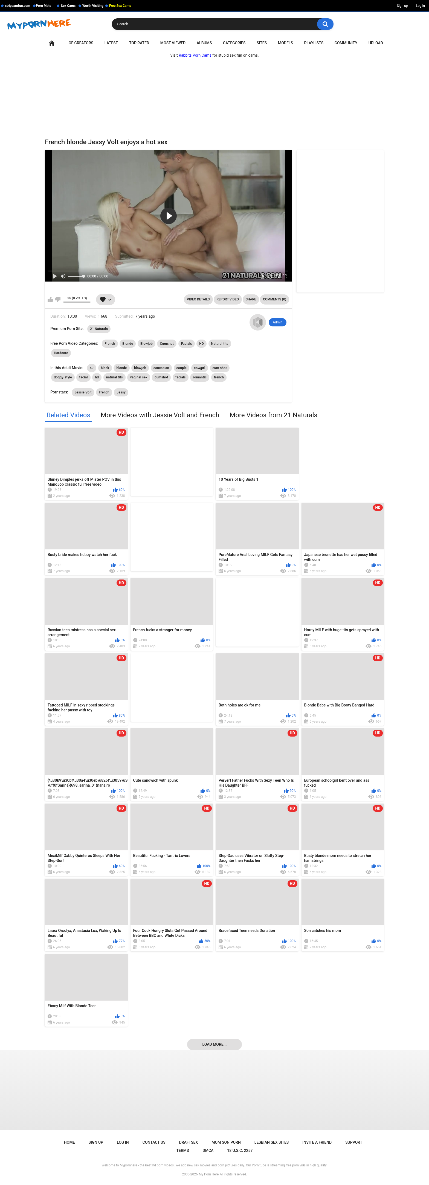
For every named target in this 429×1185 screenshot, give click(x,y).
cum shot (220, 368)
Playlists (314, 43)
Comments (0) (274, 299)
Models (285, 43)
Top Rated (139, 43)
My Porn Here (209, 1174)
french (219, 377)
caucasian (161, 368)
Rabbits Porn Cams (195, 55)
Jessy (121, 392)
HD (201, 344)
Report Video (228, 299)
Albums (204, 43)
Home (52, 43)
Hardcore (61, 353)
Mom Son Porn (225, 1142)
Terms (182, 1150)
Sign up (402, 6)
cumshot (161, 377)
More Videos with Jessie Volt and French (160, 415)
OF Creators (81, 43)
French (110, 344)
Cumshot (167, 344)
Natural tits (219, 344)
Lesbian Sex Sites (271, 1142)
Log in (420, 6)
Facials (186, 344)
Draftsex (188, 1142)
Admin (277, 322)
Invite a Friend (317, 1142)
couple (181, 368)
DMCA (208, 1150)
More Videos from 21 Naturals (273, 415)
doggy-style (63, 377)
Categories (234, 43)
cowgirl (199, 368)
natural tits (114, 377)
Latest (111, 43)
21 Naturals (99, 329)
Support (353, 1142)
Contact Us (154, 1142)
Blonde (127, 344)
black (105, 368)
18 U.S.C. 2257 (240, 1150)
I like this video (50, 299)
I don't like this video (57, 299)
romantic (200, 377)
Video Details (198, 299)
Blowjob (146, 344)
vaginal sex (138, 377)
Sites (262, 43)
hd (97, 377)
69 (92, 368)
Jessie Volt (83, 392)
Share (251, 299)
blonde (121, 368)
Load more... (214, 1044)
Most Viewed (172, 43)
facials (180, 377)
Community (346, 43)
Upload (376, 43)
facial (83, 377)
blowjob (140, 368)
